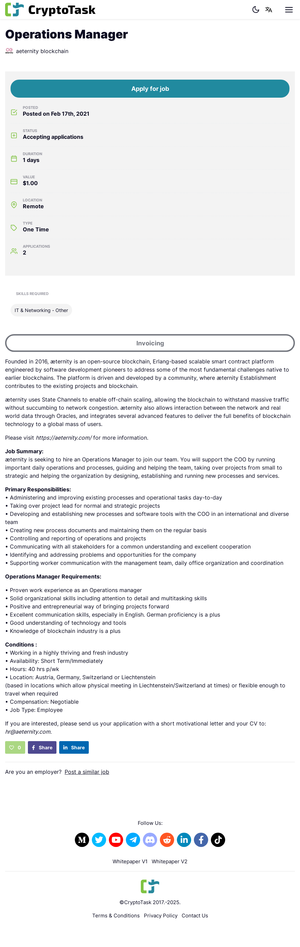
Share (42, 747)
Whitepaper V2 (169, 861)
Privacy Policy (161, 915)
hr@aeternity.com (27, 731)
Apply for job (150, 88)
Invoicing (150, 343)
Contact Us (195, 915)
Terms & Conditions (116, 915)
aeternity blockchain (36, 51)
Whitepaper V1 (130, 861)
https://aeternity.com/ (63, 437)
